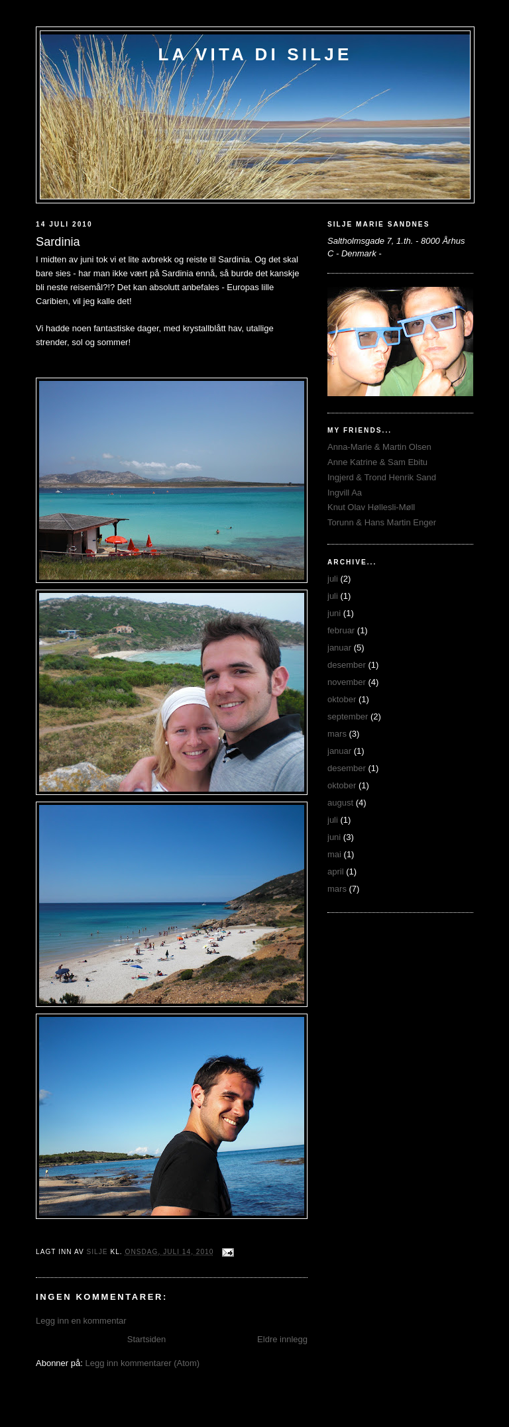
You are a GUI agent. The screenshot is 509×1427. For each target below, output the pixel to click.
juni (334, 613)
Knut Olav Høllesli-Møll (371, 507)
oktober (341, 699)
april (335, 871)
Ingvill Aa (344, 493)
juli (332, 579)
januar (339, 648)
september (347, 716)
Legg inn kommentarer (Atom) (142, 1363)
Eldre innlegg (282, 1339)
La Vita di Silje (255, 54)
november (346, 682)
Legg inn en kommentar (81, 1321)
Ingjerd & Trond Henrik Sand (381, 477)
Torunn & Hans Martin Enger (381, 522)
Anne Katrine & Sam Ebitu (377, 462)
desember (346, 665)
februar (341, 630)
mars (337, 734)
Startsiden (146, 1339)
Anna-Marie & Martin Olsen (379, 447)
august (340, 803)
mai (334, 854)
